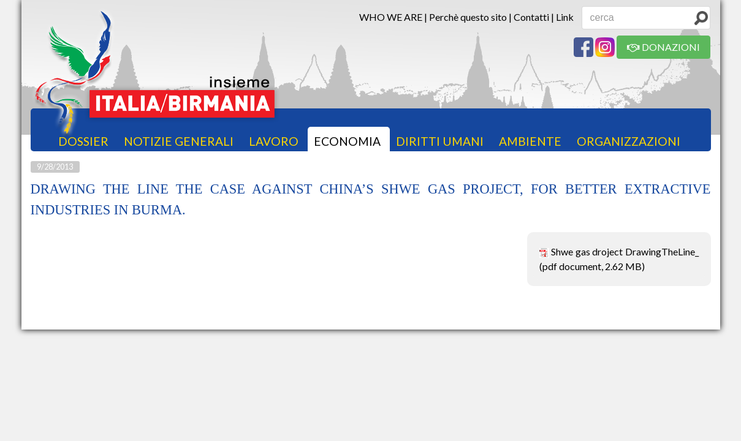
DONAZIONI (663, 47)
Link (565, 17)
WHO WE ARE (390, 17)
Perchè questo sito (468, 17)
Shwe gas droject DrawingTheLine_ (625, 251)
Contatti (531, 17)
